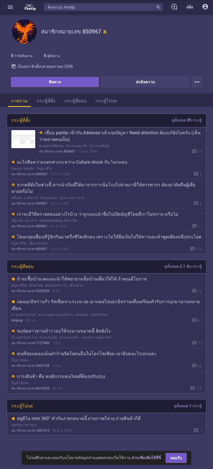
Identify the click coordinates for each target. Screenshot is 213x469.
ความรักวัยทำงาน (24, 337)
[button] (10, 7)
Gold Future (99, 315)
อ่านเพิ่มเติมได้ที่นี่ (146, 457)
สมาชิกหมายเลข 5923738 (30, 366)
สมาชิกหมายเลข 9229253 (30, 291)
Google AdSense (51, 146)
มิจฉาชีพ (70, 221)
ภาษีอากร (31, 198)
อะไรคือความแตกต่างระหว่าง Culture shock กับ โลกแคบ (69, 162)
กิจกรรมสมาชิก (76, 146)
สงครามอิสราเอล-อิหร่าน (55, 315)
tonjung (17, 320)
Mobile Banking (50, 221)
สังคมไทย (36, 285)
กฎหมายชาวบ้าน (71, 198)
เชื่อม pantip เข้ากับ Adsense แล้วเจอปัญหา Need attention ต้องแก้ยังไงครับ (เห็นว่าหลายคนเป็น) (120, 136)
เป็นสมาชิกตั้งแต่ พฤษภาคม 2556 (42, 66)
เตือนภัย (17, 221)
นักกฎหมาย (48, 198)
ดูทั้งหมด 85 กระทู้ (187, 120)
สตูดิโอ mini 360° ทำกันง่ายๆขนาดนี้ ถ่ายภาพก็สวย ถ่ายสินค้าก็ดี (76, 418)
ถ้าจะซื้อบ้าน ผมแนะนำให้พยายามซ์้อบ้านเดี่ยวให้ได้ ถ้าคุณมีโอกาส (79, 279)
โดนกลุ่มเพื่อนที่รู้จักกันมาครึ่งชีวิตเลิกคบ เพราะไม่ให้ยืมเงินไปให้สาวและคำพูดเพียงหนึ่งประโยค (106, 236)
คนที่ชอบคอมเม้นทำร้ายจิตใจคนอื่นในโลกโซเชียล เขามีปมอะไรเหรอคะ (84, 353)
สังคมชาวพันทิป (22, 169)
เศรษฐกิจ (81, 315)
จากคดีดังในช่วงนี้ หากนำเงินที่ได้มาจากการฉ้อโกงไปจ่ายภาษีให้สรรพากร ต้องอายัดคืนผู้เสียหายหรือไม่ (103, 188)
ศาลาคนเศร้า (69, 337)
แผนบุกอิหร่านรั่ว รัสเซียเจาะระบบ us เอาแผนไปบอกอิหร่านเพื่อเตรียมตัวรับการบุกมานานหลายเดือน (105, 305)
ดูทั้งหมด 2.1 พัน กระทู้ (183, 266)
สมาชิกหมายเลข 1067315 (30, 430)
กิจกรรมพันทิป (100, 146)
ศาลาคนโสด (48, 337)
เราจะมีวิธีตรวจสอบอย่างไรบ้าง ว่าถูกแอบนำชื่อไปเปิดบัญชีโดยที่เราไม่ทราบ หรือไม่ (94, 214)
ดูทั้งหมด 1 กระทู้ (188, 406)
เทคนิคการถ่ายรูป (24, 425)
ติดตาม (55, 82)
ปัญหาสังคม (20, 360)
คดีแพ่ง (16, 198)
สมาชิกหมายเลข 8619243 (30, 388)
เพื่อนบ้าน (76, 285)
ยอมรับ (176, 458)
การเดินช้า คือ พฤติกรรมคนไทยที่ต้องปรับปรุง (58, 376)
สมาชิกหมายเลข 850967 (57, 151)
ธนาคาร (31, 221)
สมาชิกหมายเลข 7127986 (30, 343)
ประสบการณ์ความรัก (97, 337)
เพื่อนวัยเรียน (38, 243)
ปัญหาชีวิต (44, 169)
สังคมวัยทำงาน (56, 285)
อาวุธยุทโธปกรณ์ (23, 315)
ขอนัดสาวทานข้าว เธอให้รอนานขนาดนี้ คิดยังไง (61, 331)
